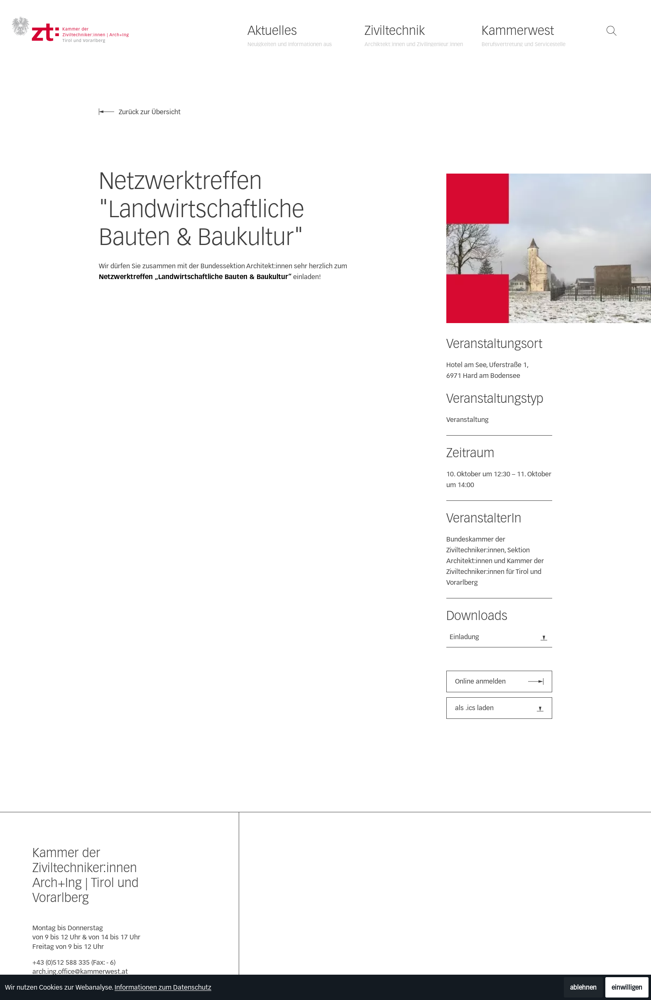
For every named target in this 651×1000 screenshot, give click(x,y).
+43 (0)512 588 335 (61, 962)
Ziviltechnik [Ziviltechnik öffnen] (395, 30)
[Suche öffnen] (611, 30)
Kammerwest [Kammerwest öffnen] (518, 30)
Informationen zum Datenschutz (163, 987)
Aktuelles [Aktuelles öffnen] (272, 30)
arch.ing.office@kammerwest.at (80, 971)
